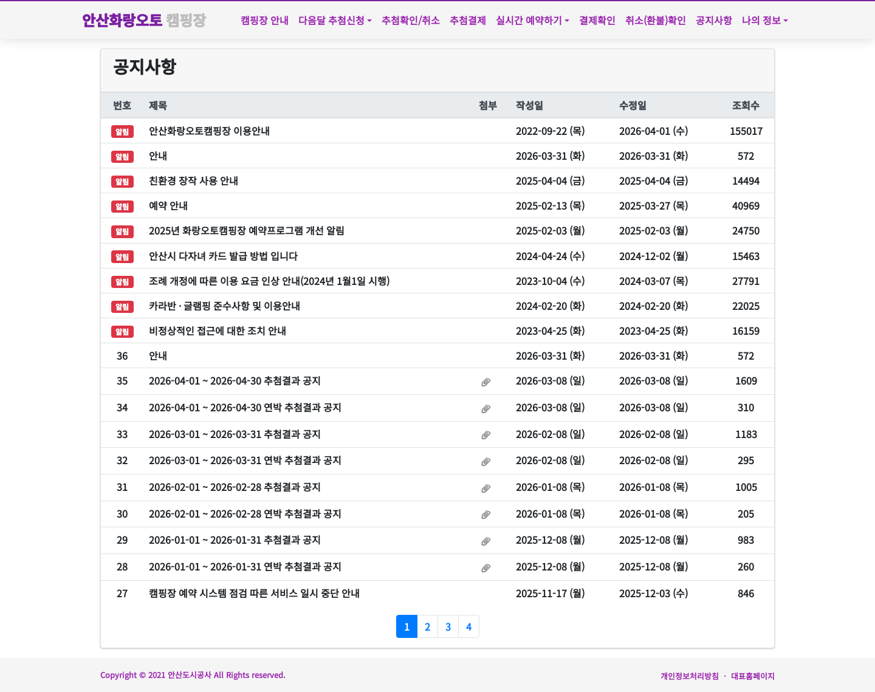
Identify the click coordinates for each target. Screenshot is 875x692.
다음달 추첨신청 (331, 20)
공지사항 (714, 20)
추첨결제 (468, 20)
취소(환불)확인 (655, 20)
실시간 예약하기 (529, 20)
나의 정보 (761, 20)
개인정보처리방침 (690, 676)
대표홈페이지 (753, 676)
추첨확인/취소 (411, 20)
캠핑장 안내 (265, 20)
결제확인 (597, 20)
